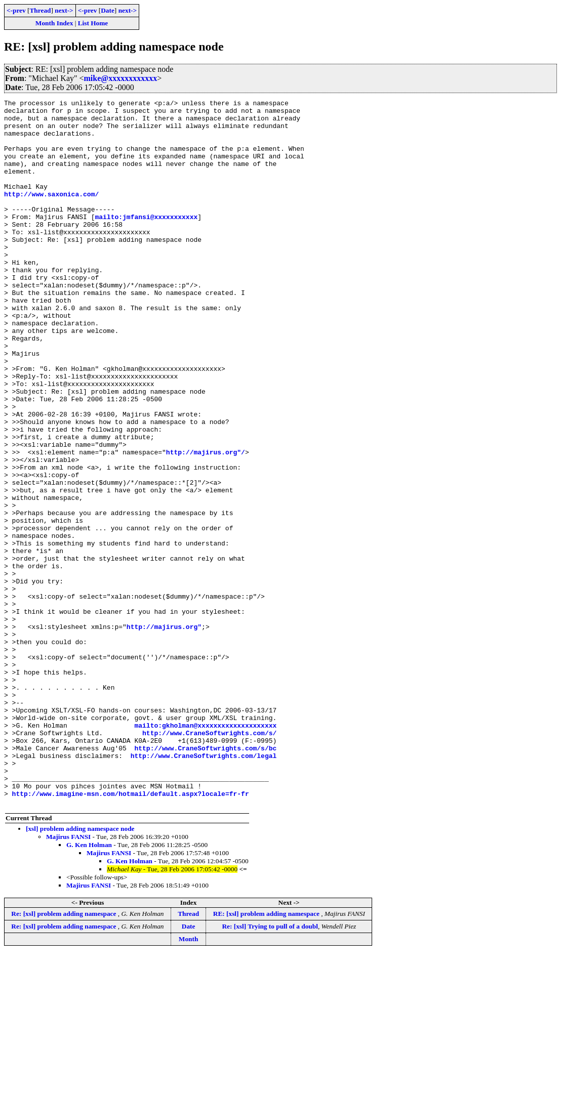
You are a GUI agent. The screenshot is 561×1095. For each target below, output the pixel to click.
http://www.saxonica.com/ (51, 213)
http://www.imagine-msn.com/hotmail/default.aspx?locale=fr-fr (130, 933)
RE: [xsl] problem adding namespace (267, 1055)
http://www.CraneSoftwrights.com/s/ (209, 860)
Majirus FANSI (68, 978)
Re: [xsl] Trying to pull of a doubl (269, 1067)
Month (188, 1080)
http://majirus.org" (164, 732)
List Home (93, 23)
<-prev (16, 10)
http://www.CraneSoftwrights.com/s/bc (205, 878)
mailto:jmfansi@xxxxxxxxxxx (146, 240)
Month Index (54, 23)
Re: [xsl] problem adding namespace (64, 1055)
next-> (64, 10)
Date (107, 10)
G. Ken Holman (89, 986)
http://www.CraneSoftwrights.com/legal (204, 887)
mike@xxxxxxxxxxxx (120, 78)
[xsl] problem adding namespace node (80, 970)
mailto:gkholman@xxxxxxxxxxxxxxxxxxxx (205, 851)
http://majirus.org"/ (205, 523)
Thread (40, 10)
